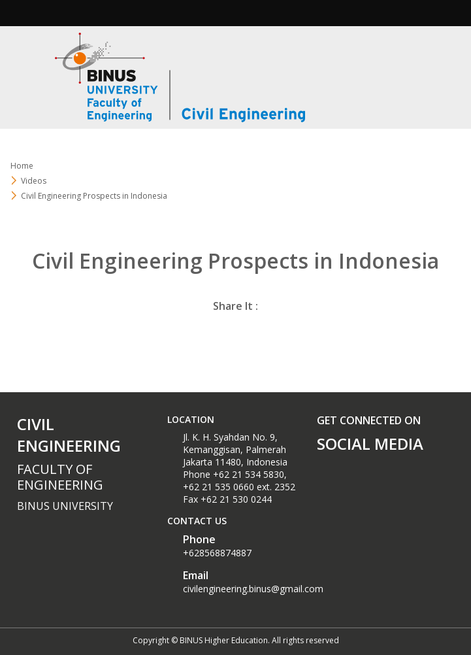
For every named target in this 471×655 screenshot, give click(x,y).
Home (21, 165)
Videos (33, 180)
